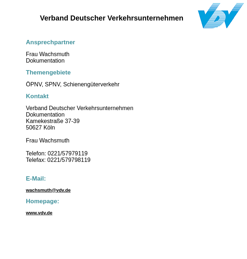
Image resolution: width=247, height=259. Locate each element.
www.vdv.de (39, 212)
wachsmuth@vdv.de (48, 190)
